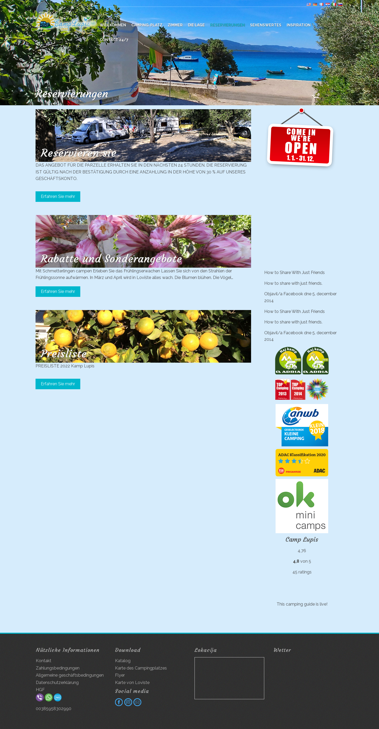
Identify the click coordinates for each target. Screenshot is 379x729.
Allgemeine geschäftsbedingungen (70, 675)
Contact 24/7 (114, 40)
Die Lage (196, 25)
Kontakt (43, 660)
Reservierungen (227, 25)
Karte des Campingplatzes (141, 668)
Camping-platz (146, 25)
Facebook (293, 293)
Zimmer (175, 25)
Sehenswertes (265, 25)
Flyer (120, 675)
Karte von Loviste (132, 682)
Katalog (123, 660)
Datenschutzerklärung (57, 682)
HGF (40, 689)
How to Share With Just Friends (294, 272)
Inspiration (299, 25)
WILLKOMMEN (113, 25)
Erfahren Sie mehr (58, 196)
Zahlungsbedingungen (57, 668)
